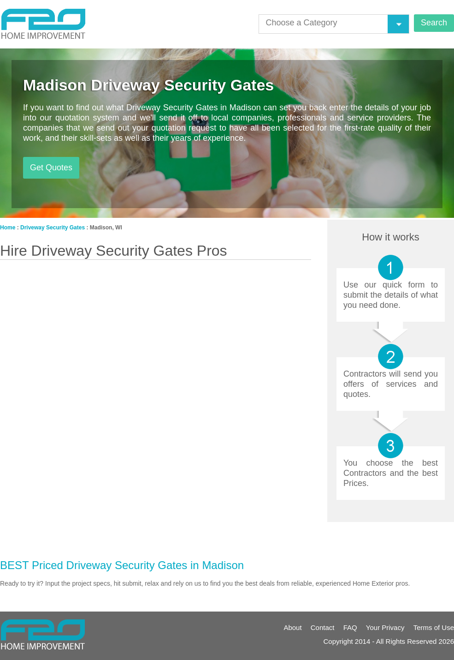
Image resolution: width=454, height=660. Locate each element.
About (292, 627)
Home (7, 227)
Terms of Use (433, 627)
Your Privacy (385, 627)
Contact (323, 627)
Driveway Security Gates (52, 227)
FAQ (350, 627)
